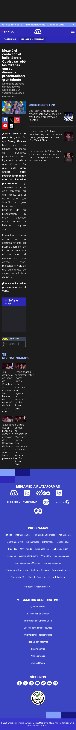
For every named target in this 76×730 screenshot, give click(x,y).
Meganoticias (63, 542)
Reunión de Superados (44, 535)
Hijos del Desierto (37, 577)
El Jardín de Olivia (55, 25)
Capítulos (10, 39)
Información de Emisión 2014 (38, 621)
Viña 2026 (46, 556)
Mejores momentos (32, 39)
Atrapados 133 (42, 549)
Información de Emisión (38, 614)
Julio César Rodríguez (34, 25)
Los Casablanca (61, 556)
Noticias (8, 535)
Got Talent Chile (10, 344)
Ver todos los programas (38, 587)
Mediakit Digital (38, 663)
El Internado (47, 542)
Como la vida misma (61, 570)
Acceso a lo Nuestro (28, 556)
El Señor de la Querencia (16, 570)
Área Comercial (38, 656)
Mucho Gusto (32, 542)
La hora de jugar (60, 549)
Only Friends (26, 549)
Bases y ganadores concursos (38, 628)
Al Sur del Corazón (40, 570)
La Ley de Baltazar (56, 577)
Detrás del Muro (22, 535)
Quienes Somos (38, 606)
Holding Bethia (38, 649)
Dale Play (12, 549)
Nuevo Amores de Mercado (28, 563)
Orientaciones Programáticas (38, 635)
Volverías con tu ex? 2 (12, 25)
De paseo (11, 556)
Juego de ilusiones (52, 563)
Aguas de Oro (65, 535)
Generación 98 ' (18, 577)
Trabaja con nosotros (38, 642)
